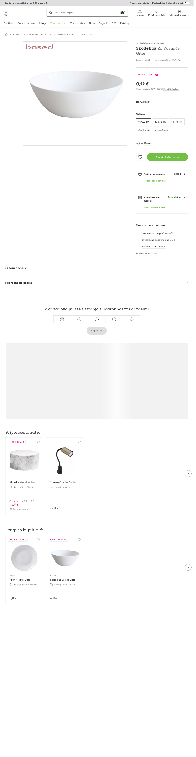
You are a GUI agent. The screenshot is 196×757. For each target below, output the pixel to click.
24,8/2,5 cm (161, 129)
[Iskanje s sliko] (122, 13)
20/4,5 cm (144, 129)
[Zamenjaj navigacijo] (6, 12)
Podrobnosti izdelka (18, 282)
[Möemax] (27, 12)
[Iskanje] (51, 13)
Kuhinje (42, 23)
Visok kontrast (179, 3)
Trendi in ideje (77, 23)
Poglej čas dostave (155, 180)
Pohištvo (9, 23)
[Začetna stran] (6, 34)
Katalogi (124, 23)
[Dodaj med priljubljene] (140, 157)
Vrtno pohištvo (58, 23)
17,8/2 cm (160, 121)
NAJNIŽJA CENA (146, 75)
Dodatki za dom (26, 23)
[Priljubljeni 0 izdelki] (156, 12)
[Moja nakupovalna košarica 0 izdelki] (179, 12)
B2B (114, 23)
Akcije (92, 23)
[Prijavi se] (140, 12)
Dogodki (103, 23)
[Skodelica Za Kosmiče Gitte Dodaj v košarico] (167, 157)
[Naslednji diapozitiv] (188, 473)
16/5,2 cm (143, 121)
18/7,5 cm (176, 121)
